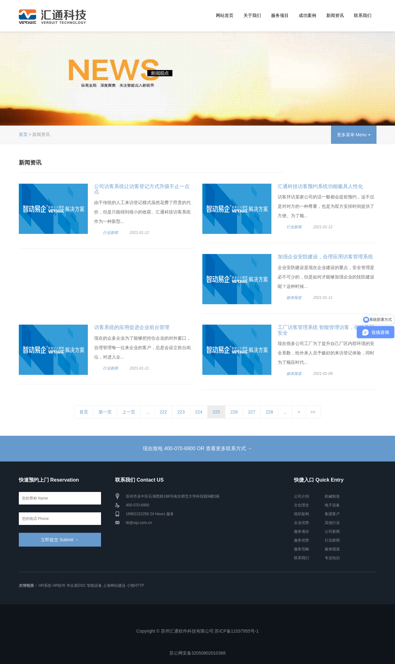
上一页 (128, 411)
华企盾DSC (76, 585)
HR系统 (45, 585)
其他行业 (332, 523)
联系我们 (362, 15)
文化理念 (301, 505)
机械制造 (332, 496)
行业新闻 (110, 232)
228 (269, 411)
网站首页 (224, 15)
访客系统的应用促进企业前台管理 (131, 327)
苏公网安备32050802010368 (197, 653)
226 (234, 411)
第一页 (105, 411)
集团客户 (332, 514)
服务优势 (301, 540)
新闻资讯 (335, 15)
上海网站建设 (114, 585)
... (147, 411)
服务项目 (280, 15)
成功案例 (307, 15)
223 (180, 411)
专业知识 (332, 558)
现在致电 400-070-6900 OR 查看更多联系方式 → (197, 448)
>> (312, 411)
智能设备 (94, 585)
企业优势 (301, 523)
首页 (23, 134)
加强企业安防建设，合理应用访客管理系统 (325, 256)
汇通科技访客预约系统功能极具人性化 (320, 186)
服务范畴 (301, 549)
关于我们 (252, 15)
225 (216, 411)
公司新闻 (332, 531)
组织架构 (301, 514)
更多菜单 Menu (354, 134)
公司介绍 (301, 496)
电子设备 (332, 505)
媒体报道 (294, 297)
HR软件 (59, 585)
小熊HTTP (135, 585)
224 (198, 411)
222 (163, 411)
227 (251, 411)
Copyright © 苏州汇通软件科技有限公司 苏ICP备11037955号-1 (197, 631)
